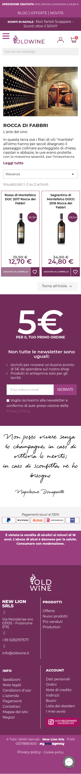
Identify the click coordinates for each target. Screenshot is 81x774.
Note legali (12, 685)
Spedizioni (12, 680)
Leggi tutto (13, 163)
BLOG (22, 13)
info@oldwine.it (15, 653)
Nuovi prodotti (55, 616)
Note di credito (59, 690)
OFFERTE (39, 13)
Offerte (49, 611)
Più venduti (53, 622)
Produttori (51, 627)
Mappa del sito (15, 712)
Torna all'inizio (57, 286)
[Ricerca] (40, 51)
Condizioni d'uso (17, 690)
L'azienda (11, 696)
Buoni (51, 701)
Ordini (51, 684)
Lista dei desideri (60, 706)
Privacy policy (29, 752)
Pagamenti (12, 701)
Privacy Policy (18, 411)
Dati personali (58, 679)
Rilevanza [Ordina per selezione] (40, 174)
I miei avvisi (56, 711)
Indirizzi (52, 695)
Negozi (9, 717)
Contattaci (12, 706)
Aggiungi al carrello (15, 271)
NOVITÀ (57, 13)
